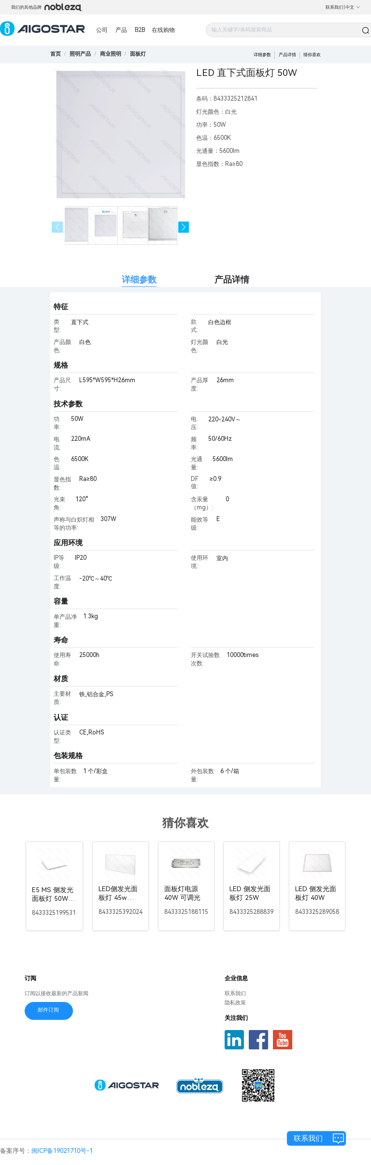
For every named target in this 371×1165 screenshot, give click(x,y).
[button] (183, 227)
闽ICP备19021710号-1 (62, 1150)
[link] (80, 54)
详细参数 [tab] (139, 279)
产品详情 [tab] (231, 279)
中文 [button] (352, 7)
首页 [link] (55, 54)
